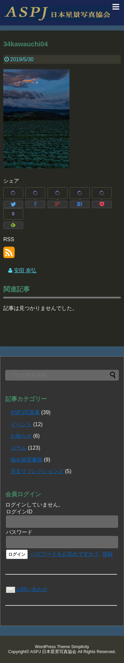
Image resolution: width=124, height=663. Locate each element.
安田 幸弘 (25, 270)
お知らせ (21, 436)
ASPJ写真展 (25, 412)
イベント (21, 424)
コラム (18, 448)
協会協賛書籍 (26, 460)
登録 (107, 554)
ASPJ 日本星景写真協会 (53, 651)
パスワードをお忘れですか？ (64, 554)
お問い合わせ (26, 589)
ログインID (19, 511)
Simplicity (80, 646)
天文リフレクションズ (37, 471)
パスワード (19, 532)
